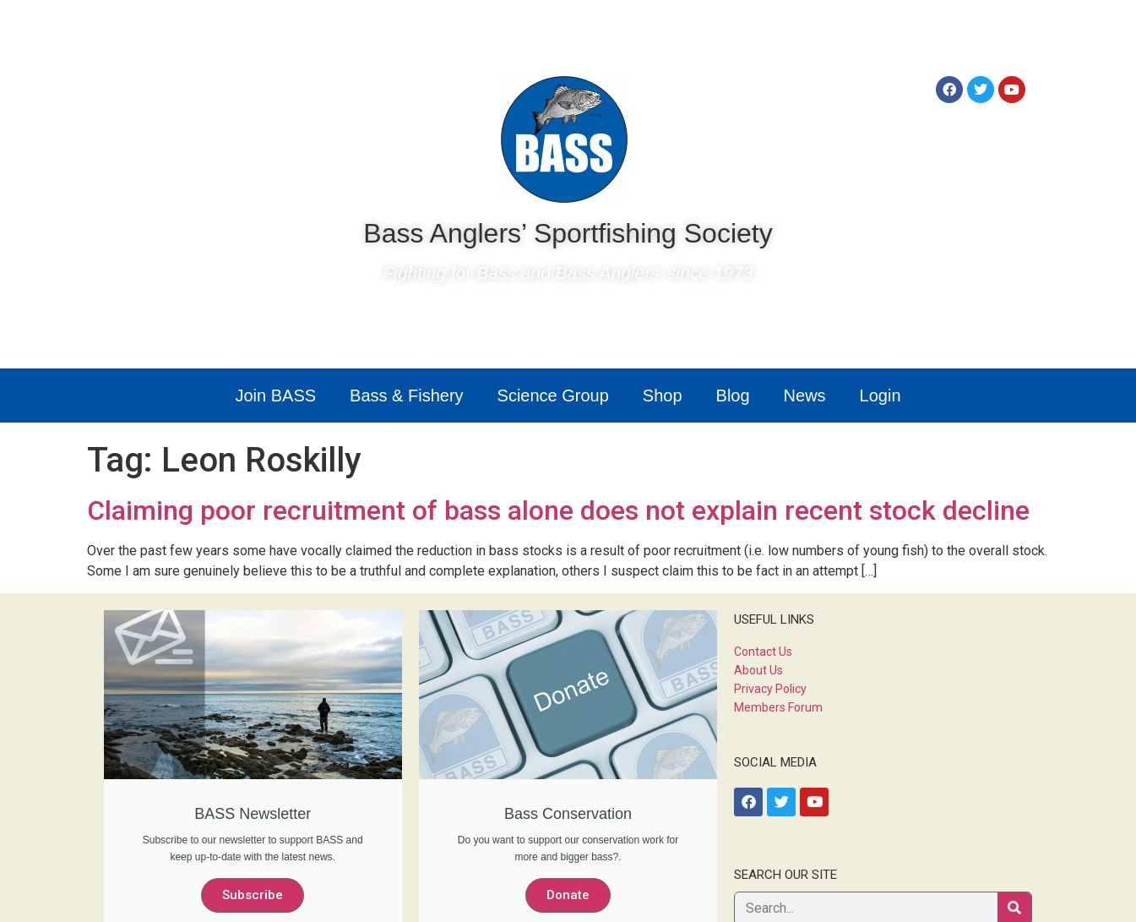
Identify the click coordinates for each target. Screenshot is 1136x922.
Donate (568, 895)
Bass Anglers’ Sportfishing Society (567, 233)
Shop (662, 395)
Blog (733, 395)
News (805, 395)
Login (880, 395)
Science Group (553, 395)
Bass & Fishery (406, 395)
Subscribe (252, 895)
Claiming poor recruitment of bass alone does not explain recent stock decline (558, 510)
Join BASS (275, 395)
